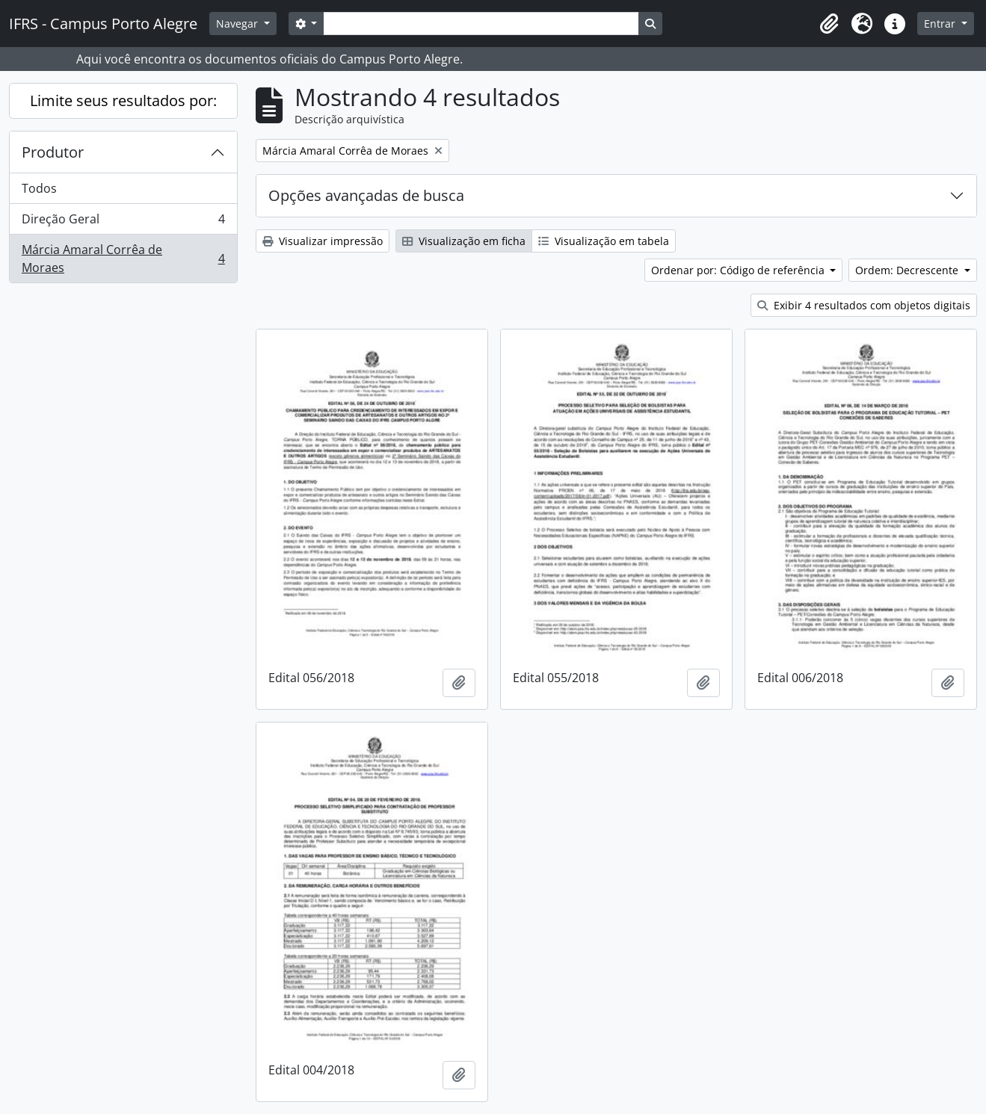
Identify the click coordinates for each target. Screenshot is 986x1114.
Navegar (238, 23)
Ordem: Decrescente (908, 270)
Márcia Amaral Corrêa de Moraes (123, 258)
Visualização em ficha (464, 241)
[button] (829, 23)
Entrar (941, 23)
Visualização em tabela (603, 241)
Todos (39, 188)
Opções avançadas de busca (366, 195)
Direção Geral (123, 222)
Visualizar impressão (322, 241)
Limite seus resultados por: (123, 100)
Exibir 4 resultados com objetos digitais (863, 305)
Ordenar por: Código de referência (739, 270)
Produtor (53, 152)
